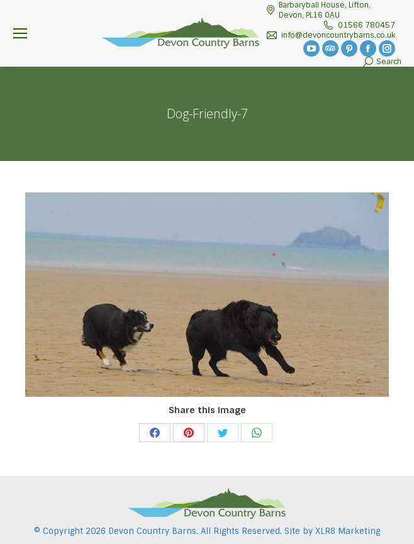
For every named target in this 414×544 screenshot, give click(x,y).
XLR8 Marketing (347, 531)
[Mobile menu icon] (20, 33)
